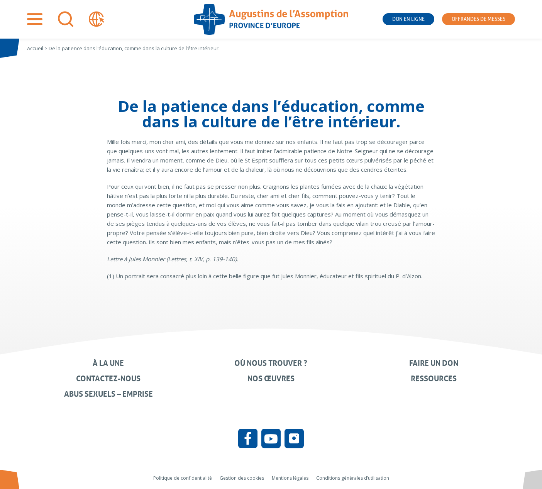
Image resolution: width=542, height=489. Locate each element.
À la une (108, 363)
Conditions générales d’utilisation (352, 478)
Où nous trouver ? (270, 363)
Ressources (434, 378)
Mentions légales (290, 478)
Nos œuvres (271, 378)
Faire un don (433, 363)
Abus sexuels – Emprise (108, 394)
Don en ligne (408, 19)
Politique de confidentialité (182, 478)
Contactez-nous (108, 378)
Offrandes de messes (478, 19)
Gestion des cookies (242, 478)
